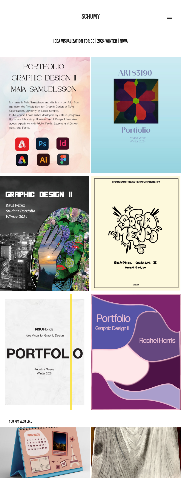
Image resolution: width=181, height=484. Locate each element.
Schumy (90, 16)
